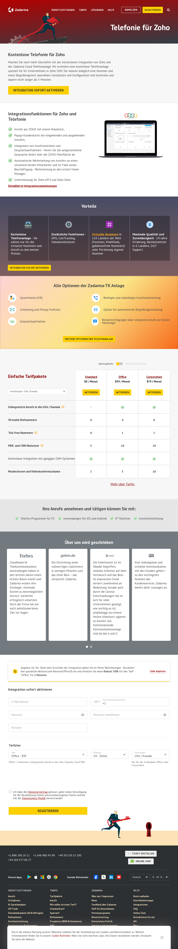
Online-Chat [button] (141, 861)
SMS (52, 925)
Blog (135, 925)
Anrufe (11, 896)
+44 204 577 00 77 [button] (19, 860)
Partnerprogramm (101, 913)
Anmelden (131, 9)
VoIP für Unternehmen (103, 908)
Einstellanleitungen (143, 900)
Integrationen (140, 904)
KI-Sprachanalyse (17, 904)
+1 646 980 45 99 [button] (44, 855)
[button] (87, 647)
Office (122, 377)
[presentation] (35, 779)
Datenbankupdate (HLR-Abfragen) (25, 913)
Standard (91, 377)
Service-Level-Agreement (105, 925)
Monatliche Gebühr (136, 363)
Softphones (14, 900)
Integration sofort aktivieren (38, 90)
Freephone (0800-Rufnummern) (66, 921)
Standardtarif (57, 908)
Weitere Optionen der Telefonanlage (89, 339)
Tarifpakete (56, 896)
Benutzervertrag (38, 792)
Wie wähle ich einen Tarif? (63, 904)
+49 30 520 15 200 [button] (69, 855)
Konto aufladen (141, 896)
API (135, 921)
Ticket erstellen (141, 853)
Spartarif (54, 913)
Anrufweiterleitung (18, 921)
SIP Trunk (13, 908)
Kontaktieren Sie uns (144, 917)
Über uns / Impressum (102, 896)
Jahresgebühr (106, 363)
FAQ (135, 908)
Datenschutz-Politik (34, 798)
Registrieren (153, 9)
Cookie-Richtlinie (61, 935)
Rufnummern (14, 917)
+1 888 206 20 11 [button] (19, 855)
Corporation (154, 377)
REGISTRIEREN (48, 811)
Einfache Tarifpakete (27, 376)
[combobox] (97, 702)
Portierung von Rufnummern (22, 925)
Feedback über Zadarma (104, 904)
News (94, 900)
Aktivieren (91, 392)
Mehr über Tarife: (123, 484)
